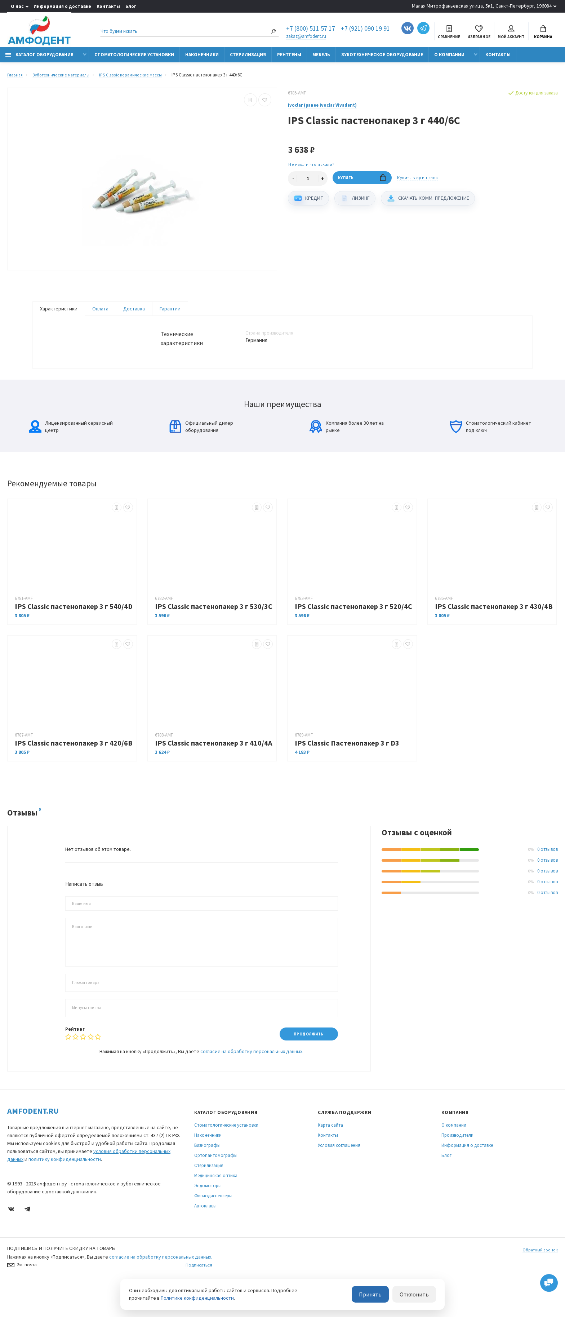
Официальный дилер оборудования (201, 453)
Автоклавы (205, 1233)
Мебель (321, 59)
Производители (457, 1163)
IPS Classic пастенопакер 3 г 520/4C (353, 633)
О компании (449, 59)
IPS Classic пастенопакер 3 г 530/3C (213, 633)
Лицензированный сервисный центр (71, 453)
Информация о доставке (62, 6)
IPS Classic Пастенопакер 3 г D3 (347, 770)
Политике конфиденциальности (197, 1298)
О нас (17, 6)
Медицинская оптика (215, 1203)
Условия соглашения (339, 1173)
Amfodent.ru (33, 1138)
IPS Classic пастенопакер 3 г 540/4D (74, 633)
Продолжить (305, 1061)
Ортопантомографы (215, 1183)
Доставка (134, 312)
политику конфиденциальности (64, 1187)
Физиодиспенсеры (213, 1223)
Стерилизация (248, 59)
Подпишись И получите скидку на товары (61, 1276)
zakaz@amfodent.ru (306, 37)
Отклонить (417, 1295)
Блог (130, 6)
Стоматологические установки (134, 59)
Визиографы (207, 1173)
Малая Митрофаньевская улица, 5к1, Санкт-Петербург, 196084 (482, 6)
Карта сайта (330, 1153)
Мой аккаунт (511, 33)
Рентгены (289, 59)
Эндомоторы (208, 1213)
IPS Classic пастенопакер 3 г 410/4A (213, 770)
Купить (362, 183)
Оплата (100, 312)
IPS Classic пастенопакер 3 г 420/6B (74, 770)
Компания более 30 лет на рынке (347, 453)
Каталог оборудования (39, 59)
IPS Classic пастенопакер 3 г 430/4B (494, 633)
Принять (379, 1295)
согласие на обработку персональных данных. (251, 1079)
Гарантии (170, 312)
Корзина (543, 33)
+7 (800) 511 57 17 (310, 29)
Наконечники (202, 59)
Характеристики (58, 312)
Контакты (108, 6)
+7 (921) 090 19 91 (365, 29)
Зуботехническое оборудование (382, 59)
